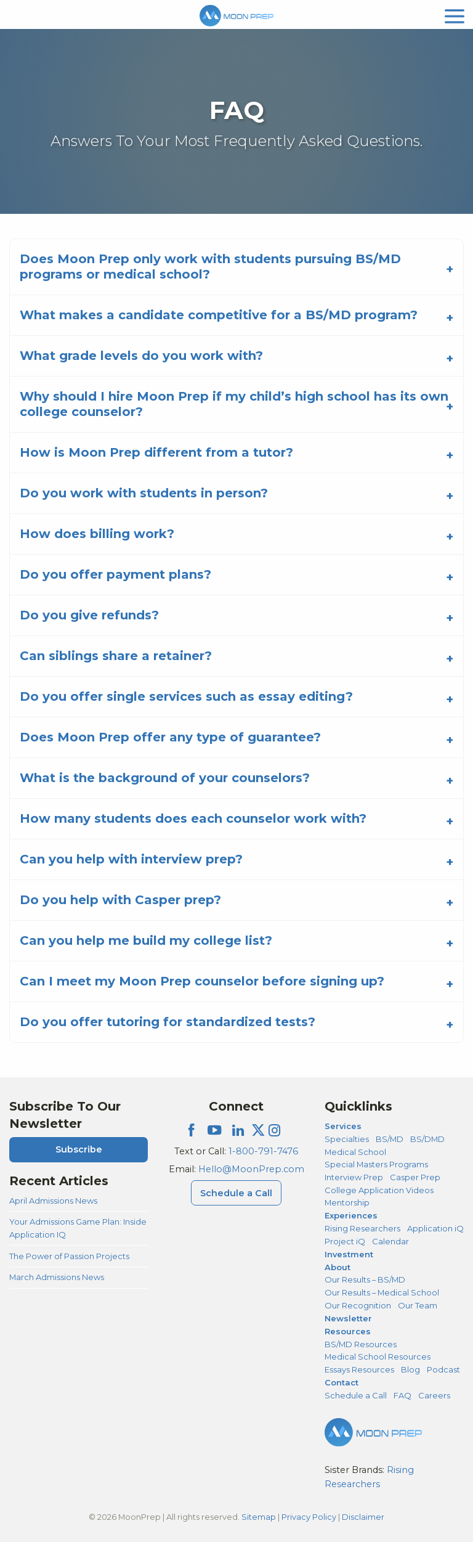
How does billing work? (97, 533)
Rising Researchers (362, 1228)
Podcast (443, 1369)
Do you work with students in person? (144, 493)
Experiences (351, 1215)
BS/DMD (427, 1139)
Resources (348, 1331)
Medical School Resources (378, 1356)
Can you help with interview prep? (131, 859)
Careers (434, 1395)
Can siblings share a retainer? (116, 655)
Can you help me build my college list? (146, 940)
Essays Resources (359, 1369)
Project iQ (345, 1241)
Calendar (390, 1241)
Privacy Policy (308, 1517)
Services (343, 1126)
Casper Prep (415, 1177)
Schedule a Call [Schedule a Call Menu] (236, 1193)
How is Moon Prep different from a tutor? (156, 452)
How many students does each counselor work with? (193, 818)
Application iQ (435, 1228)
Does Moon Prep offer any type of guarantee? (170, 737)
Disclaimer (363, 1517)
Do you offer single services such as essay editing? (186, 696)
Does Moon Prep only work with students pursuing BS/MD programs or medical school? (210, 266)
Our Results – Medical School (382, 1292)
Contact (341, 1382)
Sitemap (258, 1517)
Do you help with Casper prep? (120, 899)
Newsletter (348, 1318)
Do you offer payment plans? (115, 574)
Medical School (355, 1152)
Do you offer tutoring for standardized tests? (167, 1021)
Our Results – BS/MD (365, 1279)
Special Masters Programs (376, 1164)
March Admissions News (56, 1277)
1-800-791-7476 (263, 1151)
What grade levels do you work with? (141, 355)
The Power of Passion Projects (69, 1256)
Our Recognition (358, 1305)
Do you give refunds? (89, 615)
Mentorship (347, 1202)
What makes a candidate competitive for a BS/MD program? (219, 315)
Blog (410, 1369)
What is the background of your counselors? (165, 777)
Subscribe (78, 1149)
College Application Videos (379, 1190)
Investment (349, 1254)
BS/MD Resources (361, 1344)
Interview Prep (354, 1177)
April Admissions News (53, 1200)
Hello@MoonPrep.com (251, 1169)
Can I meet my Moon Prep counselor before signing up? (202, 981)
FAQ (402, 1395)
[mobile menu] (454, 15)
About (337, 1267)
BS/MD (389, 1139)
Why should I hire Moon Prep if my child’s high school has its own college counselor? (234, 404)
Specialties (347, 1139)
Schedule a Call (356, 1395)
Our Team (417, 1305)
